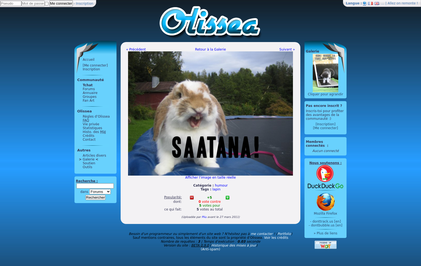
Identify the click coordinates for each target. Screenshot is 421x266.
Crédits (88, 136)
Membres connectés (316, 144)
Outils (87, 167)
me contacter (262, 234)
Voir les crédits (276, 238)
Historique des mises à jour (233, 245)
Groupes (89, 97)
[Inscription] (325, 124)
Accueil (89, 60)
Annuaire (90, 93)
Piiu (204, 216)
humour (221, 185)
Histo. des (94, 132)
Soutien (89, 163)
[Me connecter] (95, 65)
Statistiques (92, 128)
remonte (409, 3)
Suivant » (287, 49)
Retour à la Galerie (210, 49)
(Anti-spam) (210, 249)
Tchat (88, 85)
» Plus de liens (325, 233)
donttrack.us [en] (326, 221)
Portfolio (284, 234)
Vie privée (91, 124)
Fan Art (88, 100)
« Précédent (136, 49)
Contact (89, 140)
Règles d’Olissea (96, 116)
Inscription (84, 3)
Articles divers (94, 155)
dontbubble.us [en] (326, 225)
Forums (89, 89)
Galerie (88, 159)
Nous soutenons (324, 163)
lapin (216, 189)
